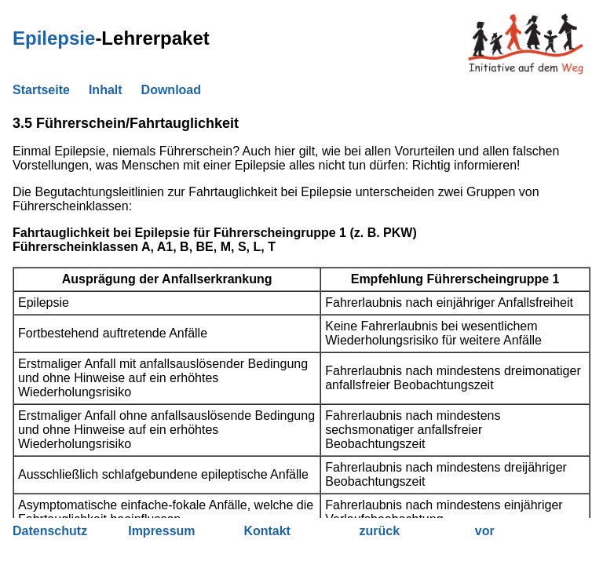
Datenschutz (50, 531)
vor (485, 531)
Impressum (161, 531)
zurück (380, 531)
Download (171, 90)
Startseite (41, 90)
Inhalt (105, 90)
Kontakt (267, 531)
